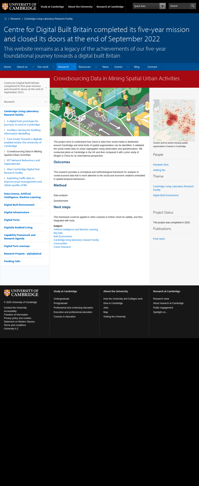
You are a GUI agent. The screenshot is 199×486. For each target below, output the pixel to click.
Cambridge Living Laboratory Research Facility (48, 18)
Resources (85, 66)
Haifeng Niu (159, 170)
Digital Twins (12, 220)
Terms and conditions (15, 325)
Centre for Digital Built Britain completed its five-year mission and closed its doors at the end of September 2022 (23, 89)
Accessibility (10, 311)
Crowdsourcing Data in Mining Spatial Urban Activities (23, 153)
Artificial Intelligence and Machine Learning (76, 229)
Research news (161, 298)
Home (5, 18)
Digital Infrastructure (16, 212)
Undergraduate (61, 298)
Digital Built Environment (19, 204)
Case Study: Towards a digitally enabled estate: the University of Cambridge (23, 142)
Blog (137, 66)
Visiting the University (114, 316)
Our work (43, 66)
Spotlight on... (160, 312)
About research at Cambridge (168, 303)
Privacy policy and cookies (17, 318)
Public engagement (163, 307)
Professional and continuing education (73, 307)
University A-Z (11, 328)
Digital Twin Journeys (17, 246)
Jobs (105, 307)
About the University (80, 6)
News (105, 66)
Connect (152, 66)
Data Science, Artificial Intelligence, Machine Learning (22, 195)
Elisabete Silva (160, 164)
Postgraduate (60, 303)
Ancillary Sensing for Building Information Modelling (22, 131)
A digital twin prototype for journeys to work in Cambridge (22, 122)
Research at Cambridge (110, 6)
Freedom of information (16, 314)
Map (105, 312)
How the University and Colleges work (123, 298)
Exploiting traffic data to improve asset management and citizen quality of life (23, 181)
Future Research (62, 247)
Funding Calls (12, 261)
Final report (159, 238)
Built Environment (63, 236)
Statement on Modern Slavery (19, 321)
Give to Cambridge (113, 303)
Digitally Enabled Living (18, 227)
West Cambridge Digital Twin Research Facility (22, 170)
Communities (60, 243)
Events (118, 66)
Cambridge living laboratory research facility (76, 240)
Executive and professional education (73, 312)
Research (15, 18)
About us (22, 66)
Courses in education (65, 316)
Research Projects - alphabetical (22, 253)
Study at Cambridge (52, 6)
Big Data (58, 233)
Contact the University (15, 307)
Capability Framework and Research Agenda (19, 236)
